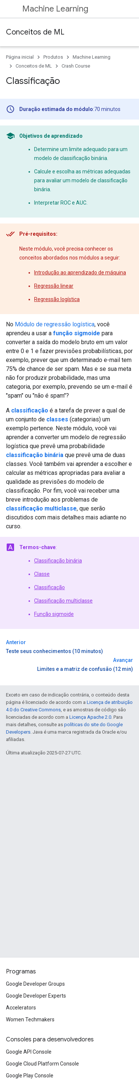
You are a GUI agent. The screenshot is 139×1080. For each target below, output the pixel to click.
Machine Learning (55, 9)
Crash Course (76, 66)
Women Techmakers (30, 1019)
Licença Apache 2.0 (90, 717)
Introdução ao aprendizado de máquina (80, 272)
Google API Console (29, 1052)
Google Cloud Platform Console (42, 1064)
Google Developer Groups (35, 984)
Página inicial (20, 57)
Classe (42, 574)
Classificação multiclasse (63, 601)
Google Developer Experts (36, 996)
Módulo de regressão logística (55, 324)
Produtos (53, 57)
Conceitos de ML (35, 32)
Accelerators (21, 1008)
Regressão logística (57, 299)
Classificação (49, 587)
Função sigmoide (54, 614)
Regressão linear (53, 286)
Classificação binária (58, 561)
